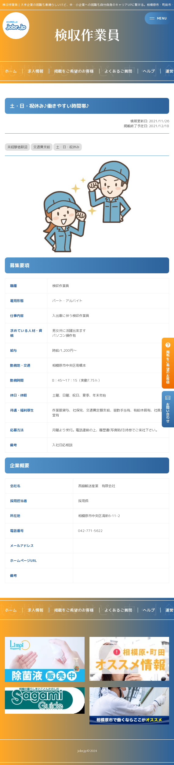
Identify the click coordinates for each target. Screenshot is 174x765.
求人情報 (35, 71)
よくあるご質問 (118, 71)
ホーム (11, 71)
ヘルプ (149, 71)
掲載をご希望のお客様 (74, 71)
